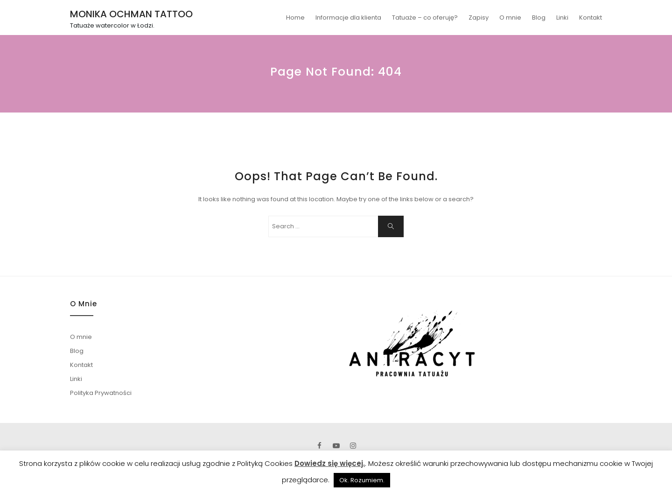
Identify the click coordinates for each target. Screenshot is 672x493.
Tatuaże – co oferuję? (425, 17)
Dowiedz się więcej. (329, 463)
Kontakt (590, 17)
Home (295, 17)
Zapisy (479, 17)
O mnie (510, 17)
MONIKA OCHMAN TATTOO (131, 14)
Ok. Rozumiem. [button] (362, 480)
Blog (539, 17)
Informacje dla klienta (348, 17)
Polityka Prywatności (101, 392)
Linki (562, 17)
